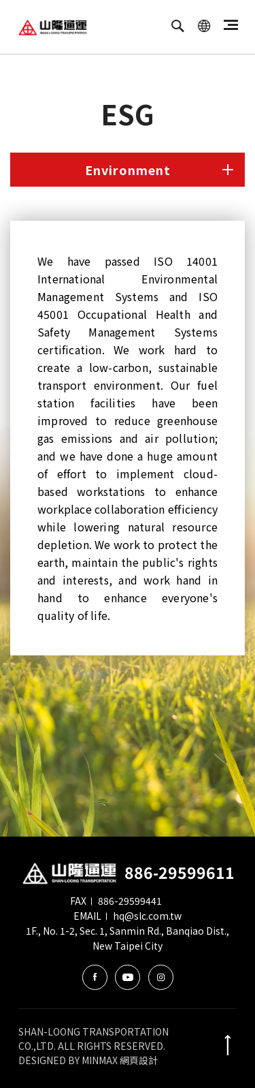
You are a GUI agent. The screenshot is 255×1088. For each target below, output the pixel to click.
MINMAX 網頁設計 (120, 1060)
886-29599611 (179, 872)
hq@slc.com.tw (147, 915)
